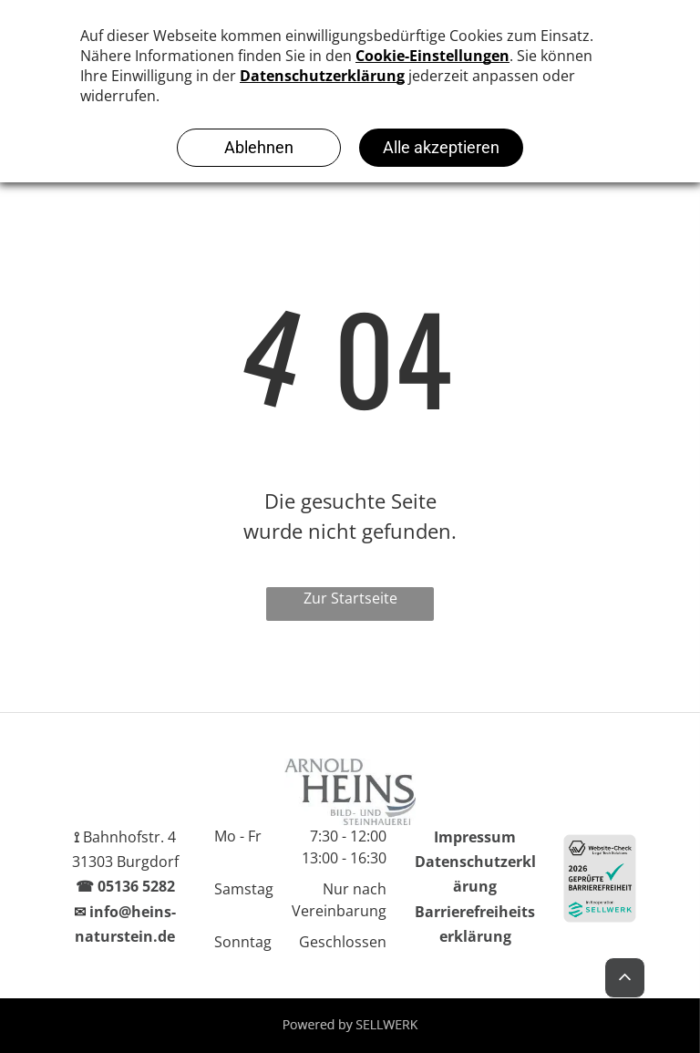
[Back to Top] (624, 981)
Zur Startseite (350, 598)
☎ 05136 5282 (125, 886)
